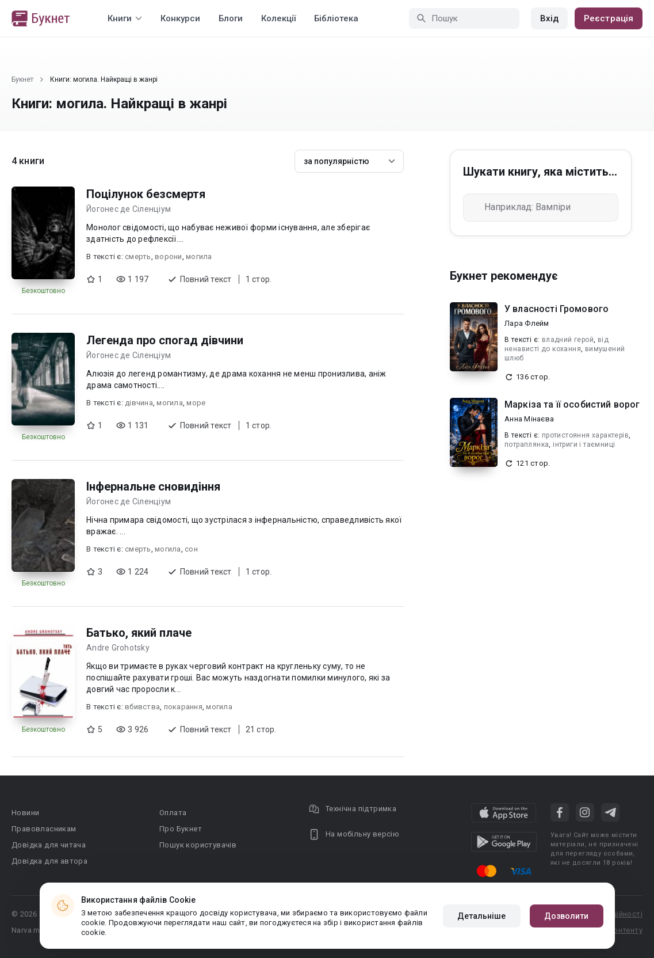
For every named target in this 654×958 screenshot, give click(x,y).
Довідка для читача (49, 845)
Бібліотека (336, 18)
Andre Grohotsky (118, 647)
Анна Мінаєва (529, 419)
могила (199, 256)
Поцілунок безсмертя (145, 194)
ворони (168, 256)
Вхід (549, 18)
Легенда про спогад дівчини (164, 340)
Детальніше (481, 916)
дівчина (139, 402)
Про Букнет (180, 828)
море (195, 402)
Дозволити (566, 916)
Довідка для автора (49, 861)
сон (191, 549)
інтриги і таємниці (584, 444)
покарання (183, 706)
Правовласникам (44, 828)
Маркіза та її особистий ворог (572, 404)
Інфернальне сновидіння (153, 486)
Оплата (172, 812)
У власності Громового (556, 308)
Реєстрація (608, 18)
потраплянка (526, 444)
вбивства (142, 706)
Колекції (278, 18)
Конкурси (180, 18)
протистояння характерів (585, 435)
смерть (138, 256)
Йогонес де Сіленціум (128, 209)
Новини (25, 812)
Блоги (231, 18)
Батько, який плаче (139, 633)
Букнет (22, 79)
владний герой (568, 340)
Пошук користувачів (197, 845)
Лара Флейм (526, 323)
